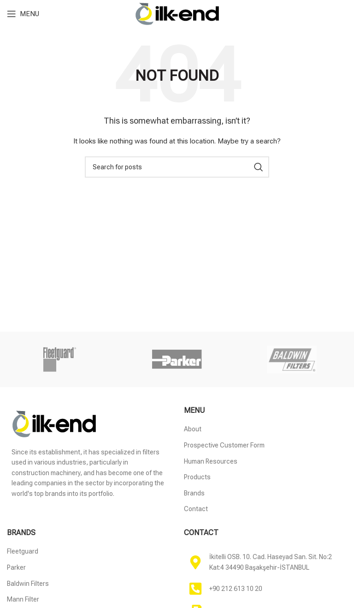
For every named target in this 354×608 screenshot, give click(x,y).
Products (197, 477)
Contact (196, 509)
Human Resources (210, 461)
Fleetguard (22, 551)
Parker (16, 567)
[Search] (177, 167)
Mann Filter (23, 599)
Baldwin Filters (28, 583)
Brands (194, 493)
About (192, 429)
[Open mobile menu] (23, 14)
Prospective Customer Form (224, 445)
